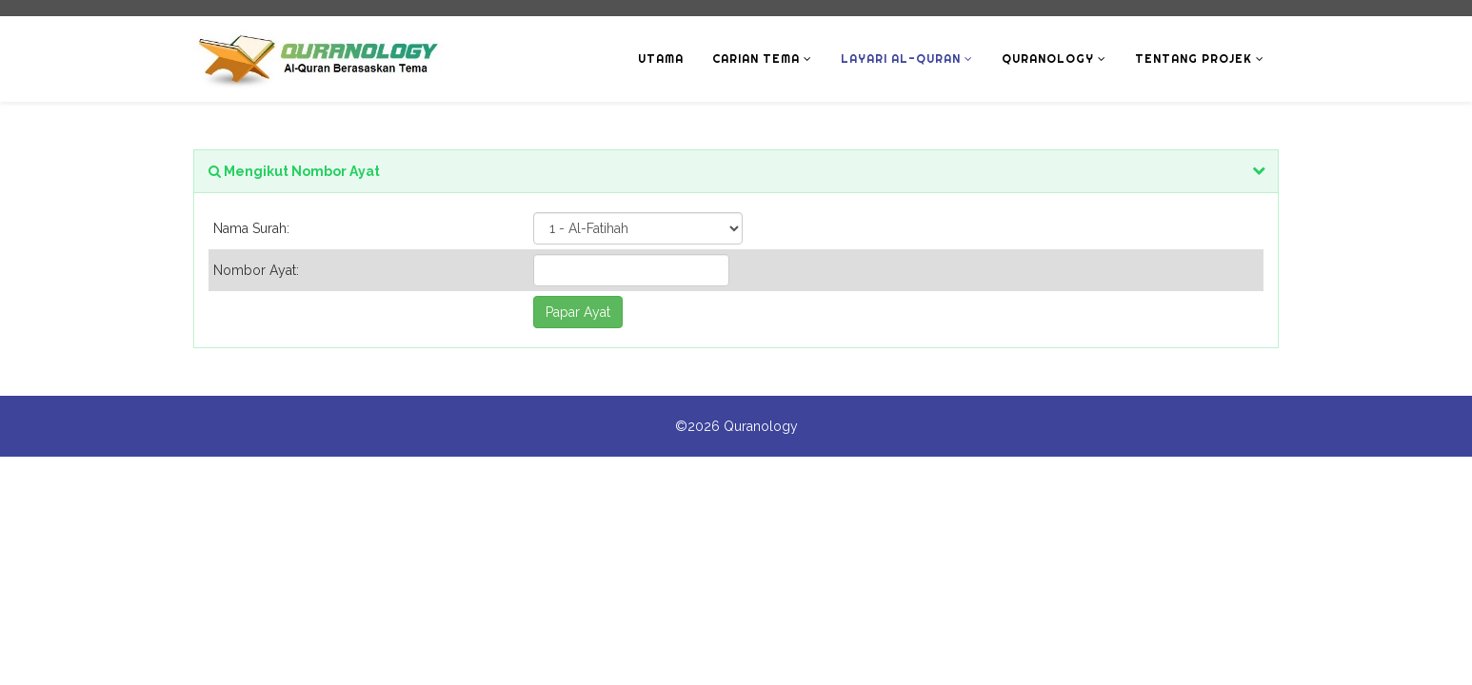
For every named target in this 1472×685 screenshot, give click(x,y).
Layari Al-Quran (901, 58)
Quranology (1048, 58)
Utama (661, 58)
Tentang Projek (1193, 58)
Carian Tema (756, 58)
